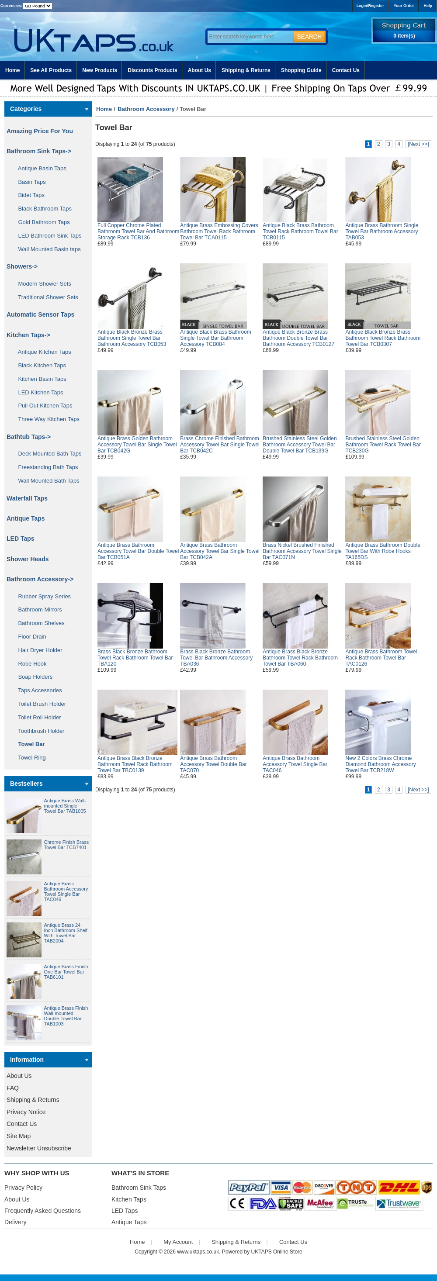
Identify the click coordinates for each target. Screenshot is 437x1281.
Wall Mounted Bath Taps (46, 480)
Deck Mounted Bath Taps (46, 453)
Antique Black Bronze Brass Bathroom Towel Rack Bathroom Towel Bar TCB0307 (382, 338)
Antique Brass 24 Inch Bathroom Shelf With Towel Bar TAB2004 (66, 932)
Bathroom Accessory (146, 109)
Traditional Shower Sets (45, 297)
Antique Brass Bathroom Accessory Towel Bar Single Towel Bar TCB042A (220, 551)
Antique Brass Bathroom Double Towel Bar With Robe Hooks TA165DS (382, 551)
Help (427, 5)
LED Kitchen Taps (37, 392)
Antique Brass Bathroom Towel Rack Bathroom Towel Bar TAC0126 (381, 658)
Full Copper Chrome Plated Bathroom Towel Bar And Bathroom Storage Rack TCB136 (138, 231)
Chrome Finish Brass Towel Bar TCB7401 (66, 844)
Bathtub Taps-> (29, 436)
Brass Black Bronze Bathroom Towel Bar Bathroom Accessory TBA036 (216, 658)
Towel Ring (29, 757)
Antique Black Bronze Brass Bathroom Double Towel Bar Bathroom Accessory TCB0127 (298, 338)
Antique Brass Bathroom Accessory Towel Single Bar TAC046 (66, 891)
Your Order (404, 5)
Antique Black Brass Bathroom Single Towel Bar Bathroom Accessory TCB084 (215, 338)
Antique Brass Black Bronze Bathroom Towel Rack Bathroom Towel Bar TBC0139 (135, 764)
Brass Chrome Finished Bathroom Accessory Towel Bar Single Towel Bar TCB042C (220, 444)
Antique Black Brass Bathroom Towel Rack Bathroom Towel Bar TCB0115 (300, 231)
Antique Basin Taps (39, 168)
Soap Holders (32, 676)
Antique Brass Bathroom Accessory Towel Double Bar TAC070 (213, 764)
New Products (99, 70)
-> (40, 579)
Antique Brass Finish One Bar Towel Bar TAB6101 (66, 972)
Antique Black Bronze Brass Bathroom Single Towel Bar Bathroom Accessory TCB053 (131, 338)
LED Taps (21, 538)
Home (12, 70)
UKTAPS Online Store (276, 1252)
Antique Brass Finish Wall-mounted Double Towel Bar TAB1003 (66, 1015)
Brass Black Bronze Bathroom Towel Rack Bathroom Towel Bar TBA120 (135, 658)
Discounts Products (152, 70)
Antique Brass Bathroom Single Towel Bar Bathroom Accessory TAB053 (381, 231)
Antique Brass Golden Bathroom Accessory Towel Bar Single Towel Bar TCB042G (137, 444)
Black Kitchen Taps (39, 365)
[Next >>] (418, 144)
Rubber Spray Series (41, 596)
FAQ (13, 1087)
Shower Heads (28, 559)
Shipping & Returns (246, 70)
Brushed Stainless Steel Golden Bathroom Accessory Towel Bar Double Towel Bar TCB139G (299, 444)
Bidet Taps (28, 195)
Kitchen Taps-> (28, 334)
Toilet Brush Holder (39, 704)
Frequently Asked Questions (42, 1210)
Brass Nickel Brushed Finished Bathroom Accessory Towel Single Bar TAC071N (302, 551)
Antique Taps (26, 518)
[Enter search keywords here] (249, 37)
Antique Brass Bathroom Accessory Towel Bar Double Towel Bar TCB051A (138, 551)
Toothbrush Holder (38, 731)
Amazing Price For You (40, 131)
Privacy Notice (26, 1111)
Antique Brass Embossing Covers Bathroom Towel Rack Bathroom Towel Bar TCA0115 (219, 231)
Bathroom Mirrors (37, 609)
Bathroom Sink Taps (138, 1187)
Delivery (15, 1222)
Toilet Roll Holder (36, 717)
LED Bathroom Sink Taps (46, 235)
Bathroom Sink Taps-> (39, 151)
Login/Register (370, 5)
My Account (178, 1242)
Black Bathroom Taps (42, 208)
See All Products (51, 70)
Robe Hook (29, 663)
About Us (199, 70)
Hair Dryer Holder (37, 650)
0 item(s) (404, 36)
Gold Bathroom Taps (41, 222)
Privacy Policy (23, 1187)
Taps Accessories (37, 690)
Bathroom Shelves (38, 623)
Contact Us (346, 70)
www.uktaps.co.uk (198, 1252)
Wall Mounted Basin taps (46, 249)
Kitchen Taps (128, 1199)
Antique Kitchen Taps (41, 352)
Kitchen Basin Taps (39, 379)
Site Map (19, 1136)
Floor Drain (29, 636)
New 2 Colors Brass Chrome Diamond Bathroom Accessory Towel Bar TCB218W (380, 764)
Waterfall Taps (27, 498)
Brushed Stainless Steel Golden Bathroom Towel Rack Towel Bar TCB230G (382, 444)
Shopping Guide (301, 70)
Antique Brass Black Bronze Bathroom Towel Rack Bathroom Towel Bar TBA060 (300, 658)
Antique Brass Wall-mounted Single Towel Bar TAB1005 (65, 806)
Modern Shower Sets (41, 283)
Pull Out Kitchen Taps (42, 405)
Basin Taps (29, 182)
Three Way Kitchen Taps (46, 419)
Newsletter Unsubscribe (39, 1148)
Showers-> (22, 266)
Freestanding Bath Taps (45, 467)
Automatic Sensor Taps (40, 314)
